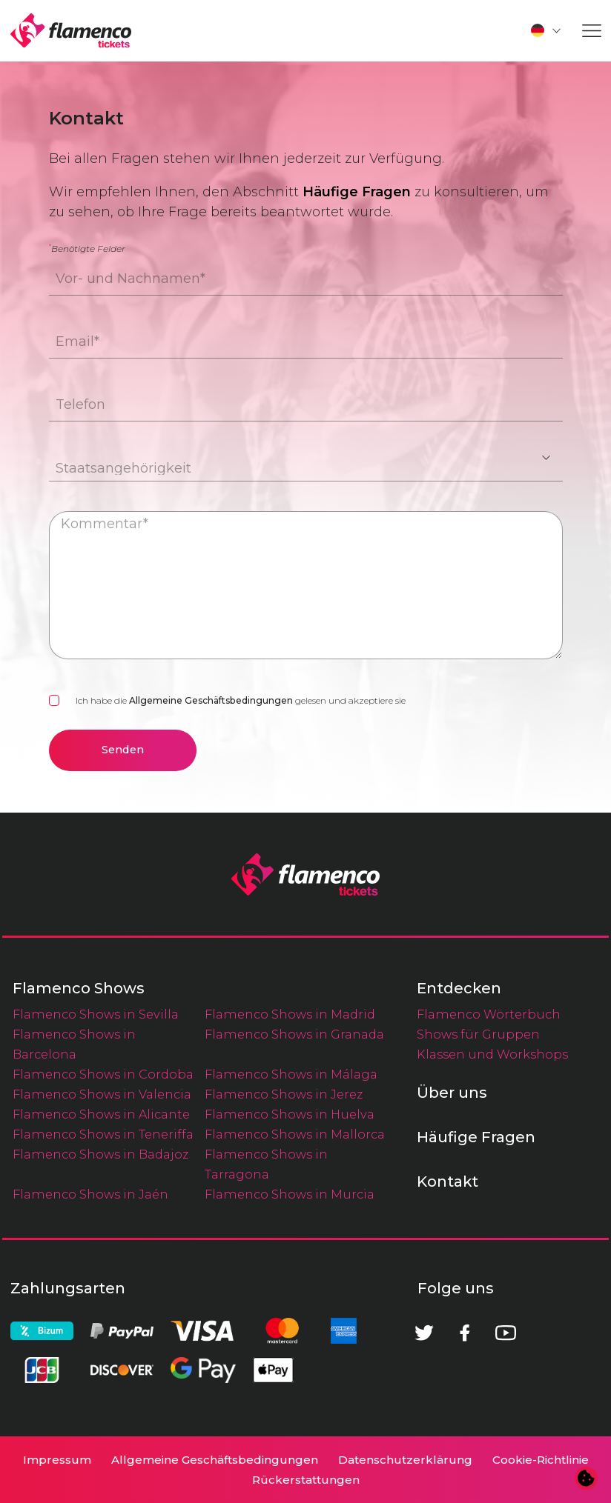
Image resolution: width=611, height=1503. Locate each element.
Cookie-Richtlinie (540, 1460)
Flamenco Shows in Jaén (90, 1194)
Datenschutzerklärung (405, 1460)
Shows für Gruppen (478, 1034)
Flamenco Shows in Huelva (289, 1114)
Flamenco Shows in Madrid (290, 1014)
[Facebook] (465, 1332)
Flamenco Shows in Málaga (291, 1074)
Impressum (57, 1460)
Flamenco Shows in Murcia (289, 1194)
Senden (123, 749)
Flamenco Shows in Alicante (101, 1114)
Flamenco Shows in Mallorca (295, 1134)
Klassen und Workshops (492, 1054)
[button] (546, 30)
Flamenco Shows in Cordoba (103, 1074)
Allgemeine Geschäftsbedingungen (211, 700)
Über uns (452, 1093)
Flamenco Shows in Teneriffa (103, 1134)
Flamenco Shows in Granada (294, 1034)
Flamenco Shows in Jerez (284, 1094)
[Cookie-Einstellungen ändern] (586, 1478)
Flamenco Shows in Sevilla (96, 1014)
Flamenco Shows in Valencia (102, 1094)
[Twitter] (424, 1332)
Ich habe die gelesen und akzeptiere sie (241, 700)
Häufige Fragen (357, 192)
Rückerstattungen (306, 1480)
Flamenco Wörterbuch (489, 1014)
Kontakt (447, 1181)
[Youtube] (505, 1332)
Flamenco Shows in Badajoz (100, 1154)
